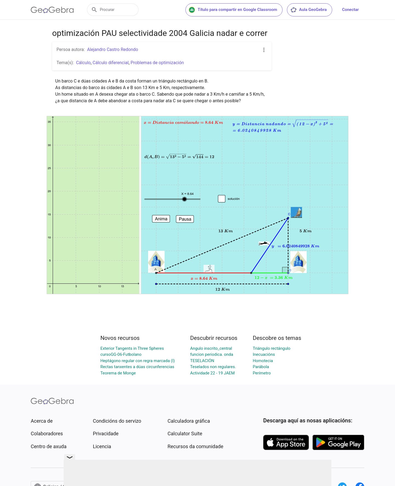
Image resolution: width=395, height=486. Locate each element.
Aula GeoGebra (308, 10)
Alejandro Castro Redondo (112, 49)
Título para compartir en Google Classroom (233, 10)
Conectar (350, 9)
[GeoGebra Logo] (52, 10)
